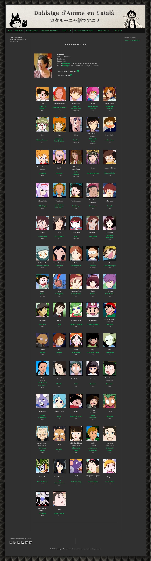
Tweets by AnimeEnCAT (132, 40)
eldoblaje (65, 65)
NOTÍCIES (19, 30)
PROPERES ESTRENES (49, 30)
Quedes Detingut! (110, 266)
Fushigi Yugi (109, 106)
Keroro (76, 236)
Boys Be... (42, 324)
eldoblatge (66, 63)
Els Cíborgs (110, 352)
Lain (59, 324)
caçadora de (74, 108)
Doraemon (109, 384)
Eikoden (110, 108)
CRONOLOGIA (32, 30)
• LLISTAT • (66, 30)
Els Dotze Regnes (93, 173)
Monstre (59, 384)
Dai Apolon (59, 294)
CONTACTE (117, 30)
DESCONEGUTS (103, 30)
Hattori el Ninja (76, 482)
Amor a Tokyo (59, 513)
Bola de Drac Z (42, 482)
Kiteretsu (93, 266)
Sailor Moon (109, 140)
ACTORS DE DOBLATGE (83, 30)
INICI (10, 30)
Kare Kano (93, 236)
